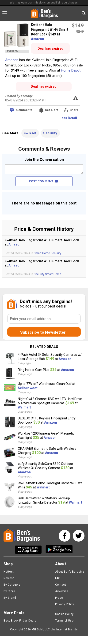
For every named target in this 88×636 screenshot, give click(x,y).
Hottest (9, 571)
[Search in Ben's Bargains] (84, 13)
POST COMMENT (43, 181)
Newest (9, 578)
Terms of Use (64, 620)
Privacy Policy (64, 604)
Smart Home (42, 253)
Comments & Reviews (44, 149)
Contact (60, 584)
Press (59, 597)
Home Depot (70, 70)
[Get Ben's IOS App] (30, 550)
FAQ (58, 578)
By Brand (10, 597)
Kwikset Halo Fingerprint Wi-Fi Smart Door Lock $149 (49, 29)
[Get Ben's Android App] (59, 550)
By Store (9, 591)
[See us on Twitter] (78, 536)
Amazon (37, 39)
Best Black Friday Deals (20, 620)
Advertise (61, 591)
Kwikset (30, 133)
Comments (24, 110)
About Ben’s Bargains (69, 571)
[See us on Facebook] (64, 536)
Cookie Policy (64, 614)
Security (50, 133)
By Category (12, 584)
